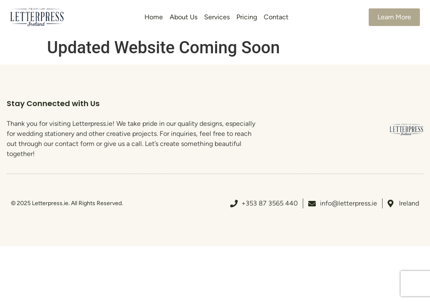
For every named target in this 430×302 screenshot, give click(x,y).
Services (217, 17)
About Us (183, 17)
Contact (276, 17)
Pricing (246, 17)
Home (153, 17)
